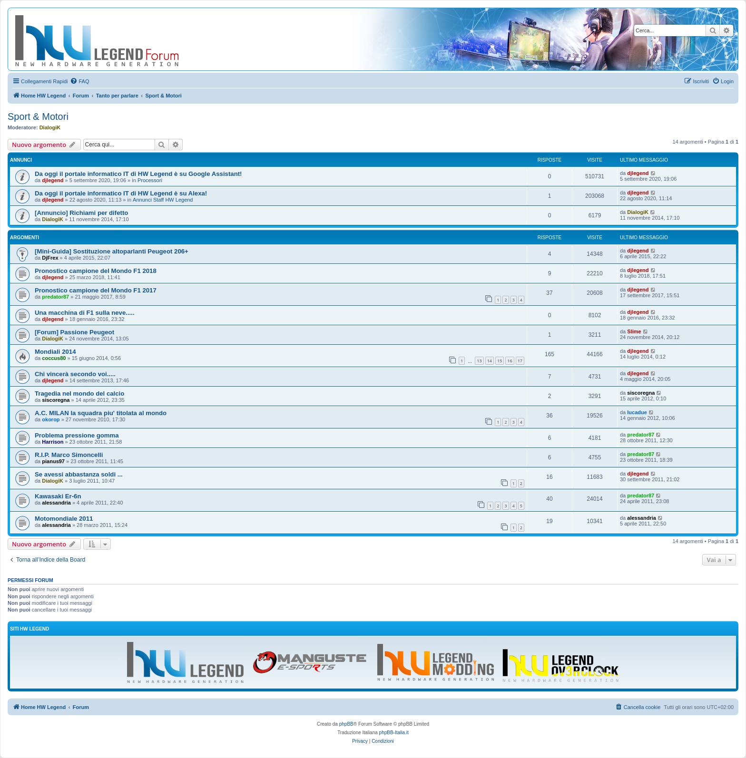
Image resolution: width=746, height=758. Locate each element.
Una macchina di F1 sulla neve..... (85, 312)
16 (509, 361)
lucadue (637, 412)
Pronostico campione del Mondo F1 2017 (96, 290)
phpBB (346, 724)
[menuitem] (79, 81)
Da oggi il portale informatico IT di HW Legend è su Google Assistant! (138, 173)
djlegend (52, 180)
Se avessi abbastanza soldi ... (79, 474)
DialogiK (50, 127)
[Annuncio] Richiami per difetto (81, 212)
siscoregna (55, 400)
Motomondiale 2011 (64, 518)
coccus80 (54, 358)
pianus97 (53, 461)
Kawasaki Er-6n (58, 496)
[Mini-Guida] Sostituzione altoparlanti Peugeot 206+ (111, 251)
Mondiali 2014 (55, 351)
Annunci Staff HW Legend (163, 200)
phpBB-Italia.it (394, 732)
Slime (634, 331)
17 (520, 361)
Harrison (52, 442)
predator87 (55, 297)
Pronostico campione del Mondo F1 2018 (96, 270)
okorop (50, 419)
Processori (149, 180)
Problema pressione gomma (77, 435)
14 (489, 361)
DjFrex (50, 258)
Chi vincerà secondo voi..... (75, 374)
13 (479, 361)
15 (499, 361)
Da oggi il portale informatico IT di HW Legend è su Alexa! (121, 193)
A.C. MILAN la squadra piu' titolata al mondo (101, 413)
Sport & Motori (38, 116)
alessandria (56, 502)
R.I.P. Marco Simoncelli (69, 454)
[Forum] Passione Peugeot (74, 332)
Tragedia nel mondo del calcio (79, 393)
